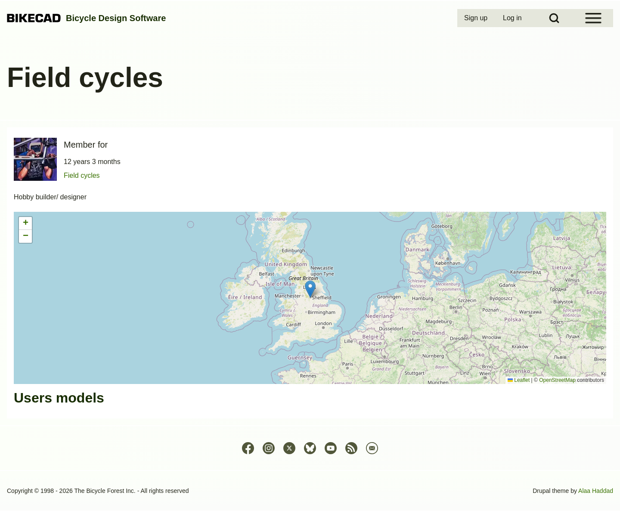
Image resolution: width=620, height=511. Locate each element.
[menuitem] (476, 18)
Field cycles (82, 175)
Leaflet (519, 380)
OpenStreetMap (557, 380)
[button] (310, 289)
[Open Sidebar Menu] (593, 18)
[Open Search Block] (554, 18)
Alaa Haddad (595, 490)
